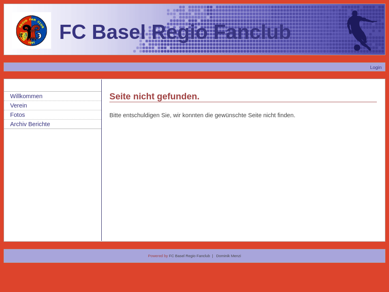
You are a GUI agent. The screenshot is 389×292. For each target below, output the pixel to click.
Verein (18, 105)
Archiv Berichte (30, 124)
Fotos (17, 115)
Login (376, 67)
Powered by (158, 256)
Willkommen (26, 96)
